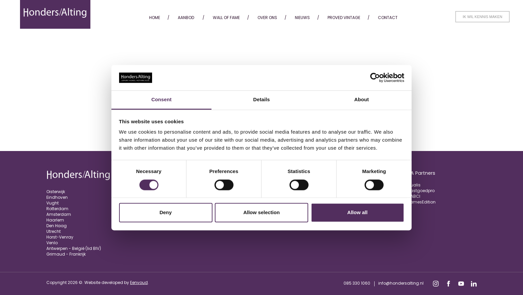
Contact (388, 17)
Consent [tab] (161, 100)
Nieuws (302, 17)
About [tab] (361, 100)
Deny (165, 212)
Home (154, 17)
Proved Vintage (344, 17)
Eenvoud (139, 282)
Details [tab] (261, 100)
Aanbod (186, 17)
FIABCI (414, 196)
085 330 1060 (357, 283)
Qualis (414, 185)
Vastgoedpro (421, 190)
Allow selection (261, 212)
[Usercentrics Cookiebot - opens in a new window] (375, 77)
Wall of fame (226, 17)
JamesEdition (422, 202)
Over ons (267, 17)
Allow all (357, 212)
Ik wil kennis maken (482, 17)
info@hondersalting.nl (401, 283)
